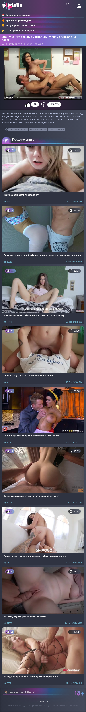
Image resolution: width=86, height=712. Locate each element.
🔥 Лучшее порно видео (16, 20)
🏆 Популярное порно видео (19, 25)
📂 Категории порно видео (18, 30)
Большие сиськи (38, 129)
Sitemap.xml (43, 701)
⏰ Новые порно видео (16, 15)
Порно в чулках (56, 129)
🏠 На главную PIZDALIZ (20, 692)
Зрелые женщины (18, 129)
